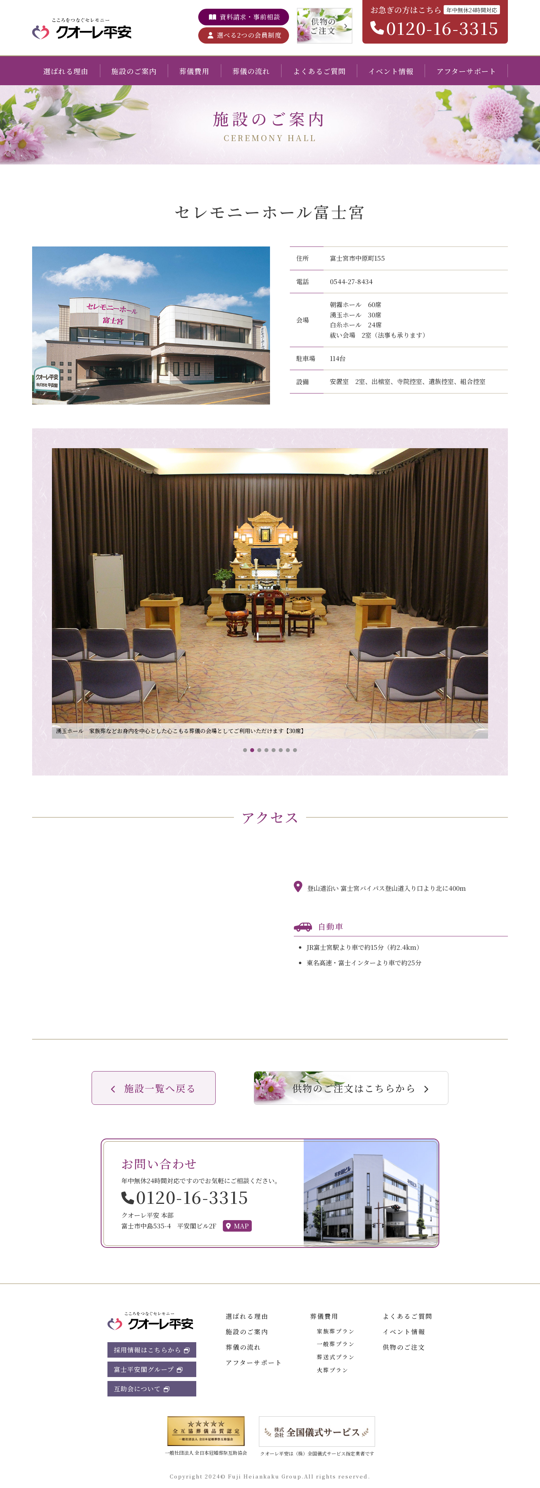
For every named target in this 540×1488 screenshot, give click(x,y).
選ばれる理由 (65, 71)
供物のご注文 (404, 1347)
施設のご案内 (134, 71)
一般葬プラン (336, 1344)
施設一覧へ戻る (160, 1088)
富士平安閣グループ (144, 1369)
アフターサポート (466, 71)
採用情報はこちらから (147, 1349)
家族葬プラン (336, 1331)
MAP (241, 1225)
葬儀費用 (194, 71)
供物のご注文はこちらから (354, 1088)
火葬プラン (333, 1370)
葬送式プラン (336, 1357)
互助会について (137, 1388)
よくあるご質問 (319, 71)
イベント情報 (391, 71)
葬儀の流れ (251, 71)
